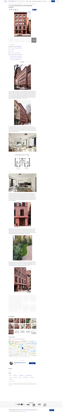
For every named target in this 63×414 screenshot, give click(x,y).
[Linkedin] (13, 9)
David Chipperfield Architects (20, 362)
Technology (47, 336)
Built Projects (15, 375)
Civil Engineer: (12, 57)
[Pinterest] (17, 9)
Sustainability (41, 336)
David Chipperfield (25, 377)
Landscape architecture (13, 54)
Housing (10, 377)
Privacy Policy (28, 409)
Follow (32, 363)
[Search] (17, 1)
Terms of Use (23, 409)
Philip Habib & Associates (18, 57)
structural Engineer (13, 56)
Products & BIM (34, 1)
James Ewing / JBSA (17, 52)
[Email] (15, 9)
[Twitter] (11, 9)
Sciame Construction (17, 59)
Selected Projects (21, 375)
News (42, 1)
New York (20, 377)
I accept (51, 410)
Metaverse (41, 338)
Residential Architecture (29, 375)
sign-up (25, 411)
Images (30, 1)
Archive (45, 1)
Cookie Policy (35, 409)
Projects (27, 1)
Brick (10, 370)
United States (19, 46)
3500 (12, 49)
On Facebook (31, 377)
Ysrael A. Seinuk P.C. (19, 56)
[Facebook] (9, 9)
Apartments (11, 46)
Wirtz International (20, 54)
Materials (52, 336)
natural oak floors (14, 264)
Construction (12, 59)
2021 (12, 51)
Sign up (53, 1)
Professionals (39, 1)
